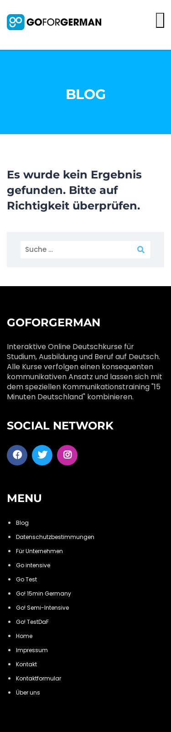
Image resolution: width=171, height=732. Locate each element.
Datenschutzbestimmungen (55, 537)
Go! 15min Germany (43, 593)
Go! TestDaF (32, 622)
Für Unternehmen (39, 551)
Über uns (28, 692)
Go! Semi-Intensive (42, 608)
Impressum (32, 650)
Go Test (26, 579)
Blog (22, 523)
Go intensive (33, 565)
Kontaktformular (38, 678)
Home (24, 636)
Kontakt (26, 664)
